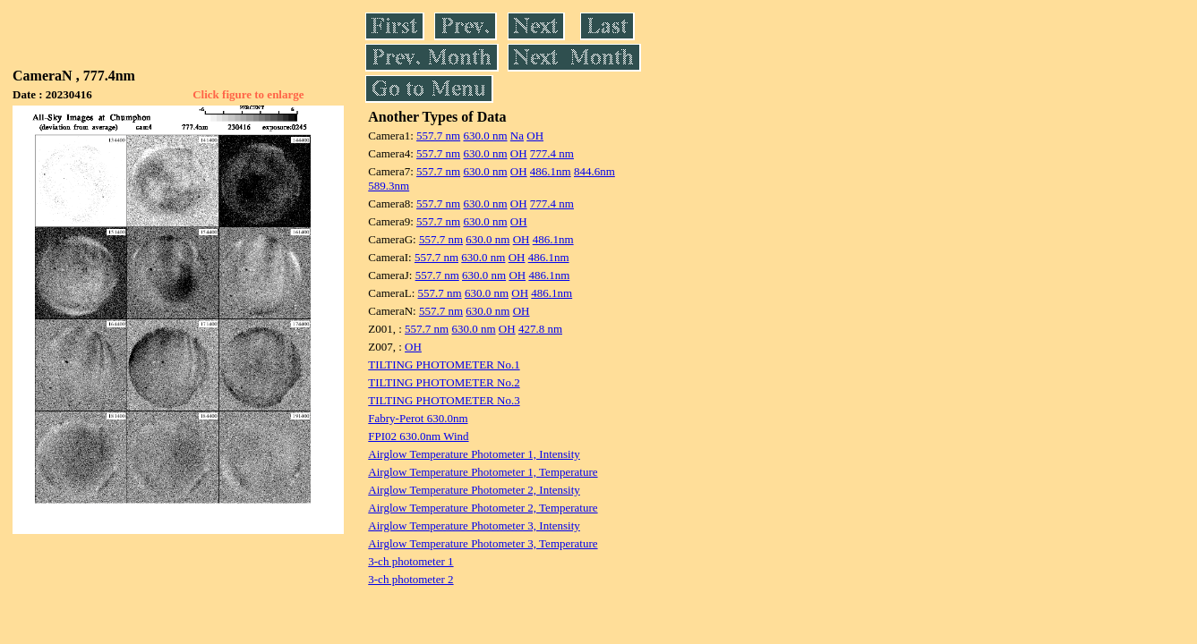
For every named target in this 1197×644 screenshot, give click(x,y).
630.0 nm (485, 135)
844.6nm (594, 171)
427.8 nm (540, 328)
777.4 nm (552, 153)
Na (517, 135)
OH (534, 135)
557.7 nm (438, 135)
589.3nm (388, 185)
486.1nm (550, 171)
